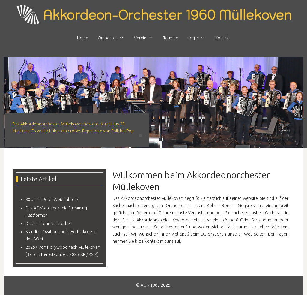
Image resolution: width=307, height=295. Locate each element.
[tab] (140, 135)
